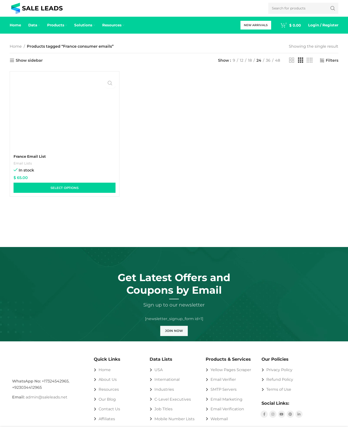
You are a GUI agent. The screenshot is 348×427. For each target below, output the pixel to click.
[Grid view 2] (291, 65)
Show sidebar (29, 65)
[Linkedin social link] (299, 419)
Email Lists (23, 168)
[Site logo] (37, 10)
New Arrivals (256, 30)
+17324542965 (55, 386)
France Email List (31, 161)
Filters (332, 65)
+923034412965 (27, 392)
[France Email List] (65, 118)
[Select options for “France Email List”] (65, 193)
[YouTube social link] (281, 419)
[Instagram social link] (272, 419)
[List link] (118, 375)
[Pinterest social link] (290, 419)
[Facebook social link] (264, 419)
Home (16, 51)
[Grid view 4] (309, 65)
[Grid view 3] (300, 65)
